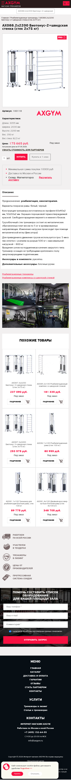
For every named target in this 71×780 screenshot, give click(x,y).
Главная (5, 18)
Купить (27, 458)
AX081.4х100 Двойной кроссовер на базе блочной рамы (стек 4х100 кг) (52, 503)
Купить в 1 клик (40, 157)
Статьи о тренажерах (35, 710)
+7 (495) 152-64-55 (35, 732)
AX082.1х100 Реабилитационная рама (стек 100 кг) (52, 444)
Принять (17, 774)
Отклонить (35, 774)
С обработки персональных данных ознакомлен (36, 631)
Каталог (35, 672)
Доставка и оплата (35, 676)
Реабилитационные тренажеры (24, 18)
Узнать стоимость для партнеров (23, 150)
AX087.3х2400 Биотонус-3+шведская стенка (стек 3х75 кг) (19, 444)
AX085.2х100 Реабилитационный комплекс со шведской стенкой (52, 385)
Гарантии (36, 680)
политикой (17, 631)
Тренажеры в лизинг (35, 706)
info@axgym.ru (35, 741)
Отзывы (35, 683)
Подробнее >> (26, 768)
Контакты (35, 691)
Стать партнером (35, 687)
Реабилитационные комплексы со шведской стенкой (28, 278)
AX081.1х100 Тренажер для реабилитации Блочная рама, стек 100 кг (19, 503)
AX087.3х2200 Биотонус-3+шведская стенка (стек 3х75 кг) (19, 385)
